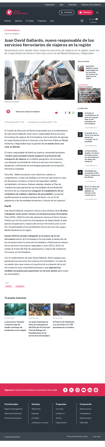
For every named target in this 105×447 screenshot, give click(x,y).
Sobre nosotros (85, 414)
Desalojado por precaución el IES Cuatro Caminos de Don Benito (92, 175)
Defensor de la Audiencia (91, 5)
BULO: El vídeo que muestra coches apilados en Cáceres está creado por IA (92, 192)
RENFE (8, 288)
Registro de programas (13, 414)
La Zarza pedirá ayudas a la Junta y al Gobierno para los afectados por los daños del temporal (92, 157)
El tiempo (35, 423)
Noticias (7, 22)
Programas (42, 22)
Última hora (36, 414)
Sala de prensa (85, 423)
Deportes (18, 22)
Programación (61, 428)
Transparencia (85, 418)
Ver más (89, 94)
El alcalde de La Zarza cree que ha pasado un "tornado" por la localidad (92, 138)
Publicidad (72, 5)
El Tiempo (30, 22)
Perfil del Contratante (12, 423)
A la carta (70, 13)
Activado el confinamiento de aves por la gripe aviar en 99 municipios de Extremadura (92, 119)
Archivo (58, 423)
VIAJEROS (20, 288)
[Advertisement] (52, 374)
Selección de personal (12, 418)
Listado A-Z (60, 418)
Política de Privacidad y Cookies (77, 441)
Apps (61, 5)
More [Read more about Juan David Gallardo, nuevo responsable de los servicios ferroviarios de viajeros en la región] (89, 74)
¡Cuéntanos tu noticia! (40, 428)
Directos (88, 13)
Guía (52, 22)
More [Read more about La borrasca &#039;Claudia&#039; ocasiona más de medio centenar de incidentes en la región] (15, 320)
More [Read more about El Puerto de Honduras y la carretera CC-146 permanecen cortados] (64, 319)
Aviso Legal (97, 441)
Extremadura (11, 31)
